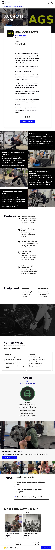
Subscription (18, 543)
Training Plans (7, 6)
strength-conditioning (18, 6)
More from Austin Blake (27, 383)
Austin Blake (20, 36)
